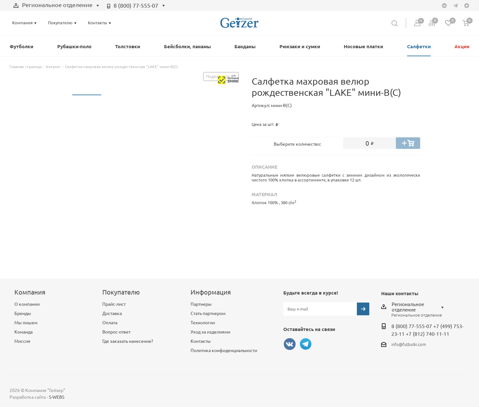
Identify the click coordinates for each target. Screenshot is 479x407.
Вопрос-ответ (116, 331)
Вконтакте (289, 344)
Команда (23, 331)
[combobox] (56, 6)
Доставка (112, 313)
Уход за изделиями (210, 331)
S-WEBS (56, 397)
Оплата (109, 322)
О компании (27, 304)
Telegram (305, 344)
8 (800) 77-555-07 (136, 5)
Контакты (201, 341)
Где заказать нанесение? (127, 341)
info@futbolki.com (408, 344)
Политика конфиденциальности (224, 350)
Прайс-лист (114, 304)
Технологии (203, 322)
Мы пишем (25, 322)
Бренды (22, 313)
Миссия (22, 341)
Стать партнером (208, 313)
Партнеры (201, 304)
